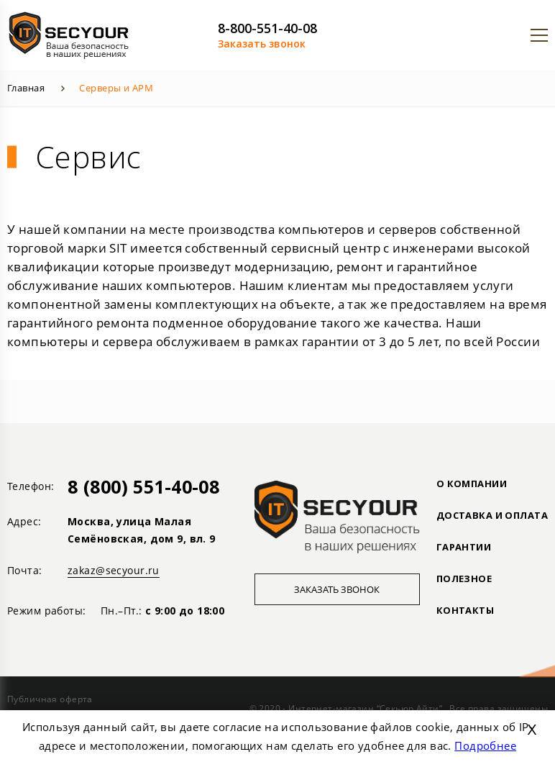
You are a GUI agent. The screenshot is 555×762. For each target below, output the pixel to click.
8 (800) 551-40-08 (143, 486)
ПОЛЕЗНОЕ (464, 578)
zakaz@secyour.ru (114, 570)
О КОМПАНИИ (471, 483)
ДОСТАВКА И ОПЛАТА (492, 515)
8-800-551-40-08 (267, 28)
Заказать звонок (262, 43)
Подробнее (485, 745)
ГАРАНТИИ (463, 546)
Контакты (465, 610)
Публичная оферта (50, 699)
